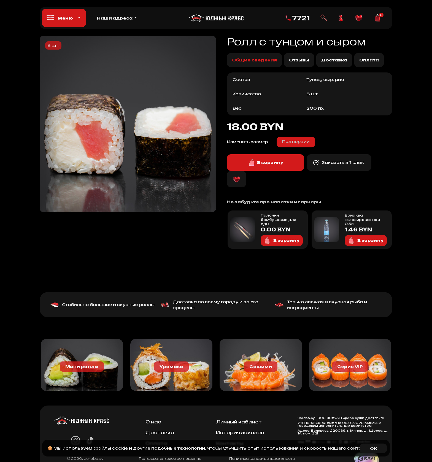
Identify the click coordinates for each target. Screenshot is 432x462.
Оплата (369, 60)
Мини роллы (81, 366)
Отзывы (299, 60)
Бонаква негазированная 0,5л (362, 219)
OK (373, 448)
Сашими (260, 366)
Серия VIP (350, 366)
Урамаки (171, 366)
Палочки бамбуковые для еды (278, 219)
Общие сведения (254, 60)
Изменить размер (247, 142)
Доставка (334, 60)
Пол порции (296, 141)
